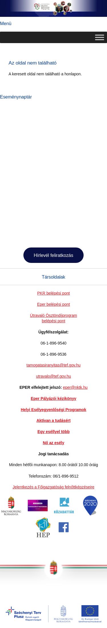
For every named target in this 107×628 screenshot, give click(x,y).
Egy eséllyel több (53, 431)
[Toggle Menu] (99, 37)
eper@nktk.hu (75, 387)
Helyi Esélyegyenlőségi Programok (53, 409)
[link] (11, 514)
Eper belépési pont (53, 304)
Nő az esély (53, 442)
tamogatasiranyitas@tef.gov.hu (53, 365)
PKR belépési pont (53, 293)
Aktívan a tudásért (54, 420)
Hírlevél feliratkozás (53, 255)
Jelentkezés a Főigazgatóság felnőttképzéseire (53, 487)
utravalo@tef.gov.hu (53, 376)
